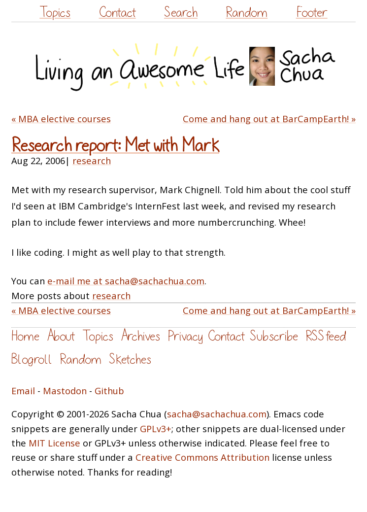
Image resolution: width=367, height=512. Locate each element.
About (61, 336)
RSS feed (325, 336)
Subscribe (274, 336)
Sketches (130, 359)
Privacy (185, 336)
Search (181, 12)
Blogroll (31, 359)
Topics (54, 12)
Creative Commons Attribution (202, 457)
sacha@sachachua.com (217, 414)
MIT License (54, 443)
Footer (312, 12)
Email (23, 390)
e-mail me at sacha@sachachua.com (125, 280)
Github (109, 390)
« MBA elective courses (61, 118)
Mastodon (65, 390)
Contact (117, 12)
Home (25, 336)
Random (246, 12)
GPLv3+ (155, 428)
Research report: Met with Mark (115, 146)
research (91, 160)
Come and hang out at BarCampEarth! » (269, 118)
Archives (140, 336)
